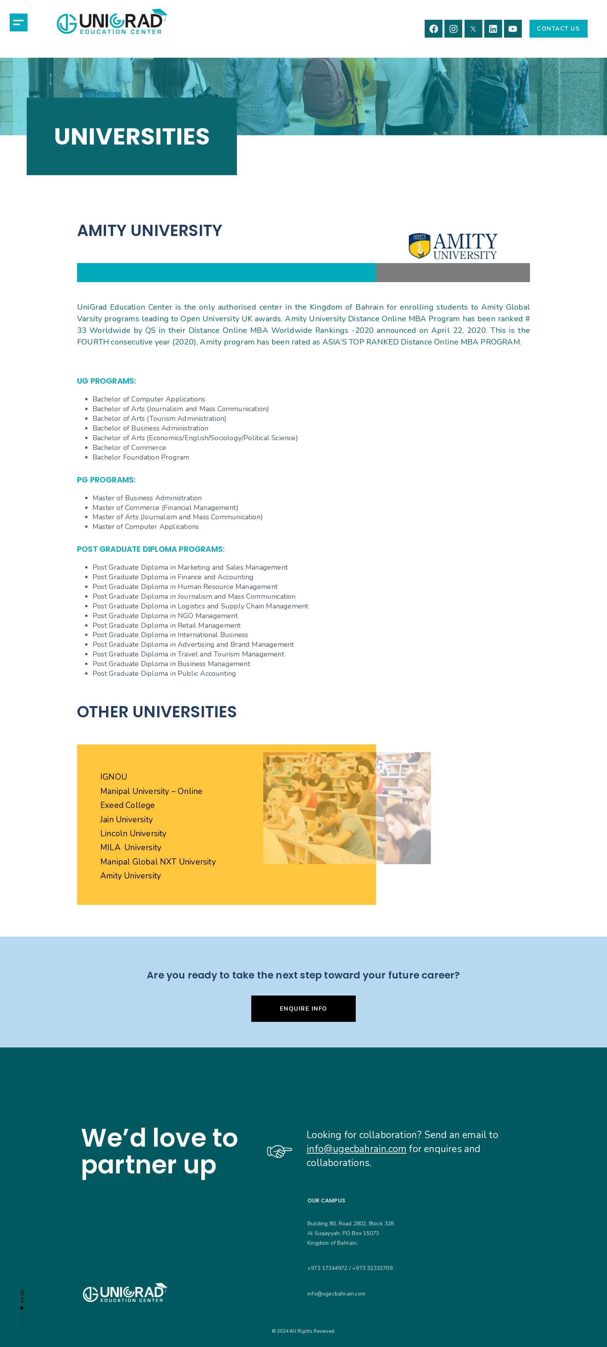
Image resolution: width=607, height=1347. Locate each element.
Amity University (130, 875)
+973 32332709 (372, 1268)
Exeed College (127, 805)
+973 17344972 (327, 1268)
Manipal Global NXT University (158, 861)
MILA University (130, 847)
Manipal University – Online (151, 791)
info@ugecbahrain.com (356, 1149)
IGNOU (113, 777)
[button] (18, 22)
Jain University (126, 819)
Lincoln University (133, 833)
